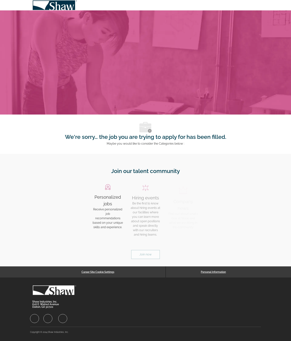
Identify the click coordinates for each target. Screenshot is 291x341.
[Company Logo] (55, 5)
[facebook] (34, 318)
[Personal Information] (213, 272)
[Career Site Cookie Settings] (98, 272)
